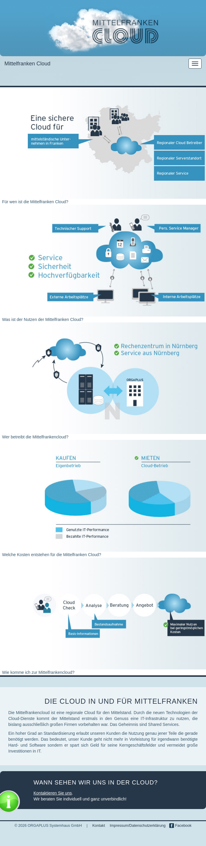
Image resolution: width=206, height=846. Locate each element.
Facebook (180, 826)
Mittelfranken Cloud (27, 64)
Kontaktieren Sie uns (52, 793)
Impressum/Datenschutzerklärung (137, 826)
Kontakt (98, 826)
